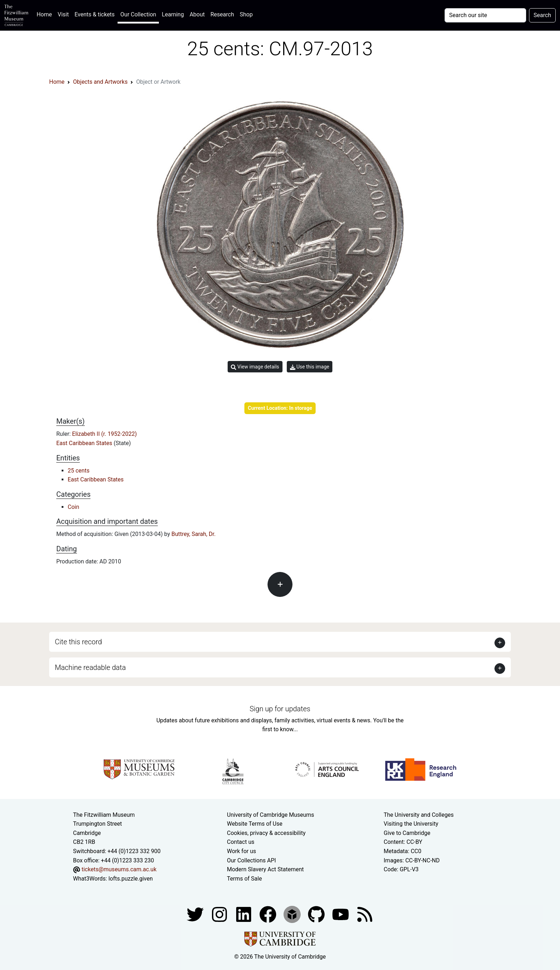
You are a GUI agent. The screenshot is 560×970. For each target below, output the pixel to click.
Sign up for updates (280, 709)
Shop (246, 14)
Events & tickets (94, 14)
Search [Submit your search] (542, 15)
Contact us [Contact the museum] (240, 842)
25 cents (78, 470)
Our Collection (138, 14)
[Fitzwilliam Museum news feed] (364, 914)
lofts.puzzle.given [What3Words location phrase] (130, 878)
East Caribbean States (85, 443)
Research (222, 14)
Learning (173, 14)
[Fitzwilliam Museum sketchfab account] (293, 914)
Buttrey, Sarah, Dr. (193, 534)
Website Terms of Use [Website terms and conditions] (254, 823)
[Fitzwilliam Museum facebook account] (244, 914)
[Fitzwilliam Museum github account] (317, 914)
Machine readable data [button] (90, 667)
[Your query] (485, 15)
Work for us (241, 851)
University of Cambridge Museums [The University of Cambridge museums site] (270, 814)
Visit (63, 14)
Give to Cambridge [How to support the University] (407, 833)
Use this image (310, 367)
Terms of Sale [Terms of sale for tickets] (244, 878)
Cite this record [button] (78, 642)
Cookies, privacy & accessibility (266, 833)
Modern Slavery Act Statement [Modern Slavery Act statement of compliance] (265, 869)
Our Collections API (251, 860)
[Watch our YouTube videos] (341, 914)
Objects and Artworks (100, 81)
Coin (73, 507)
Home (46, 14)
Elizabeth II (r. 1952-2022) (104, 433)
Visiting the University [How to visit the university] (411, 823)
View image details (255, 367)
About (197, 14)
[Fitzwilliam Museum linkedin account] (268, 914)
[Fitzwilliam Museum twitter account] (196, 914)
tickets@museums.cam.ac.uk (119, 869)
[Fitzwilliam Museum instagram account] (220, 914)
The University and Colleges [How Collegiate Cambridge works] (418, 814)
